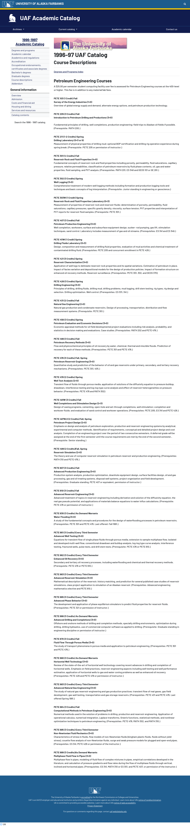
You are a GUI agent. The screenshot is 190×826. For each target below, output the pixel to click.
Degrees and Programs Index (68, 71)
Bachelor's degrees (21, 72)
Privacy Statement (95, 806)
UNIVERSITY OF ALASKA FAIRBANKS (40, 3)
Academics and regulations (25, 57)
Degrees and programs (23, 50)
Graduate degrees (21, 76)
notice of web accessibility (125, 803)
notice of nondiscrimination (149, 800)
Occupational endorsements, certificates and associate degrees (29, 67)
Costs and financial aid (23, 102)
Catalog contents (20, 115)
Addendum (17, 83)
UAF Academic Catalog (50, 17)
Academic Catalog (30, 44)
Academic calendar (121, 29)
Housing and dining (21, 106)
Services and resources (23, 110)
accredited (85, 797)
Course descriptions (22, 79)
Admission (17, 99)
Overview (16, 95)
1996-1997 (30, 40)
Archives (17, 29)
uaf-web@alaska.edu (118, 811)
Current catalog (67, 29)
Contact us (171, 29)
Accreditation (19, 61)
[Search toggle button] (185, 4)
